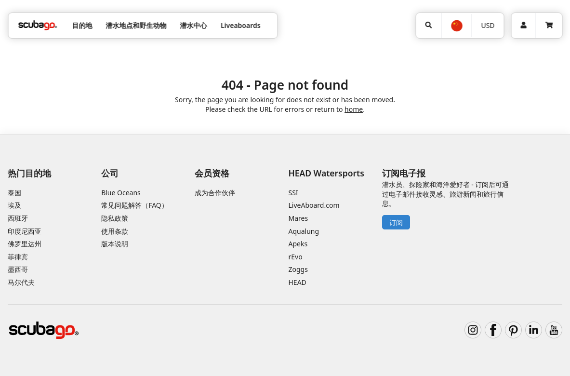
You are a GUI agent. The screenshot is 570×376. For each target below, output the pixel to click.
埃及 (14, 205)
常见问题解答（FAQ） (134, 205)
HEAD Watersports (326, 173)
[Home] (37, 25)
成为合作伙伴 (215, 192)
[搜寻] (428, 25)
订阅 (396, 222)
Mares (298, 218)
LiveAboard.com (314, 205)
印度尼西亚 (24, 231)
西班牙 (18, 218)
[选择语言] (456, 26)
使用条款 (114, 231)
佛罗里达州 (24, 243)
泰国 (14, 192)
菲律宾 (18, 256)
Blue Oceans (121, 192)
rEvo (296, 256)
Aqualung (304, 231)
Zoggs (298, 269)
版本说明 (114, 243)
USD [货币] (487, 25)
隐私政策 (114, 218)
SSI (293, 192)
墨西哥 (18, 269)
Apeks (298, 243)
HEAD (297, 282)
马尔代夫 (21, 282)
